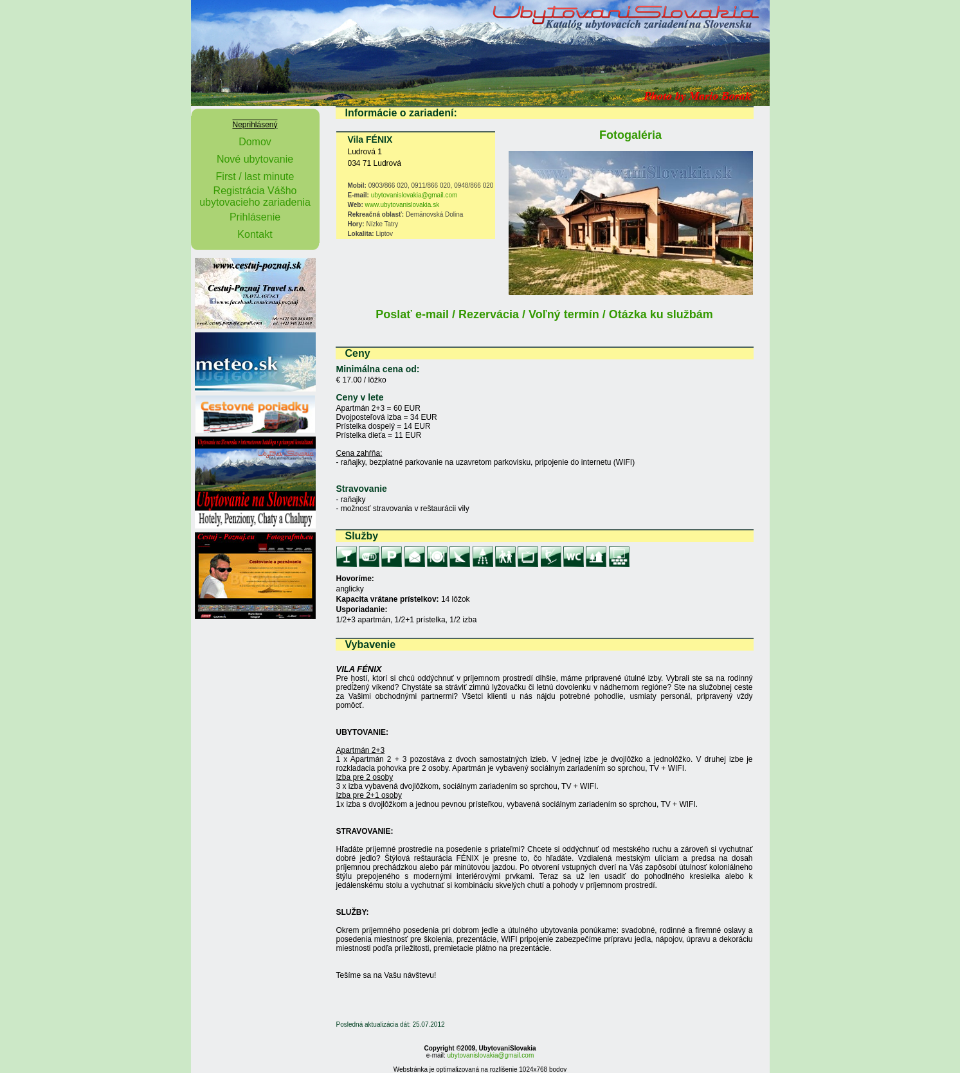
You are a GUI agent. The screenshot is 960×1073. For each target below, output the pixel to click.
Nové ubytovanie (255, 159)
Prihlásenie (255, 217)
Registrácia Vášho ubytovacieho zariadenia (255, 196)
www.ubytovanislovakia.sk (402, 204)
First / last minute (255, 176)
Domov (255, 141)
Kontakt (254, 234)
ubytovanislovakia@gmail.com (414, 195)
